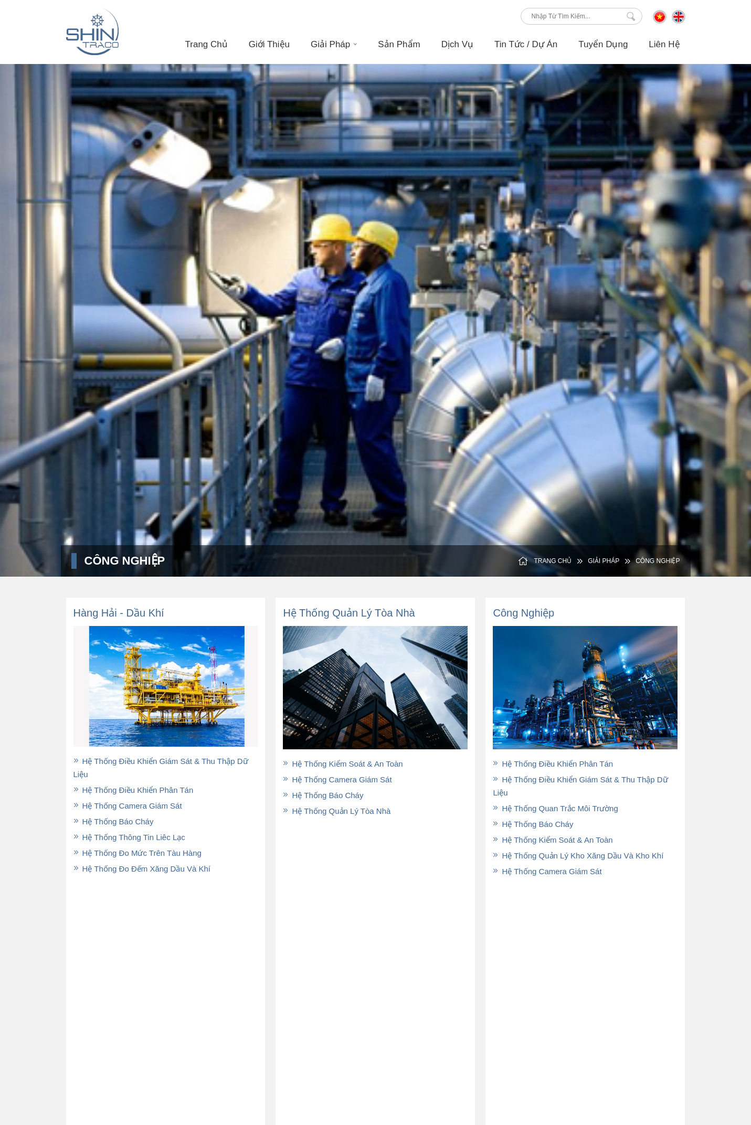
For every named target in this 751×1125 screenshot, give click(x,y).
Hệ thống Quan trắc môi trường (555, 808)
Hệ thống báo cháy (113, 821)
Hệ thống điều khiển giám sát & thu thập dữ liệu (160, 768)
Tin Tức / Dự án (525, 44)
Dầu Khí (504, 967)
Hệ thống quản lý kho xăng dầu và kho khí (578, 855)
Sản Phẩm (399, 44)
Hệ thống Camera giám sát (547, 871)
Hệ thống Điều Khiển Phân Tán (133, 790)
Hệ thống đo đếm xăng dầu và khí (142, 868)
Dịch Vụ (457, 44)
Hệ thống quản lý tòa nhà (336, 810)
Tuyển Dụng (603, 44)
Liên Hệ (664, 44)
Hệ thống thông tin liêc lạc (129, 837)
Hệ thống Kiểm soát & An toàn (552, 839)
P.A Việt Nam (629, 1070)
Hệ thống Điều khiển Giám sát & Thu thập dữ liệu (580, 786)
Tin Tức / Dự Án (517, 998)
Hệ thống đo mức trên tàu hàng (137, 852)
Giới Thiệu (269, 44)
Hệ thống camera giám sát (127, 805)
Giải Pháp (334, 44)
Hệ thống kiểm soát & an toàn (343, 763)
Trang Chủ (206, 44)
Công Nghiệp (652, 561)
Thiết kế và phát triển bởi (561, 1070)
